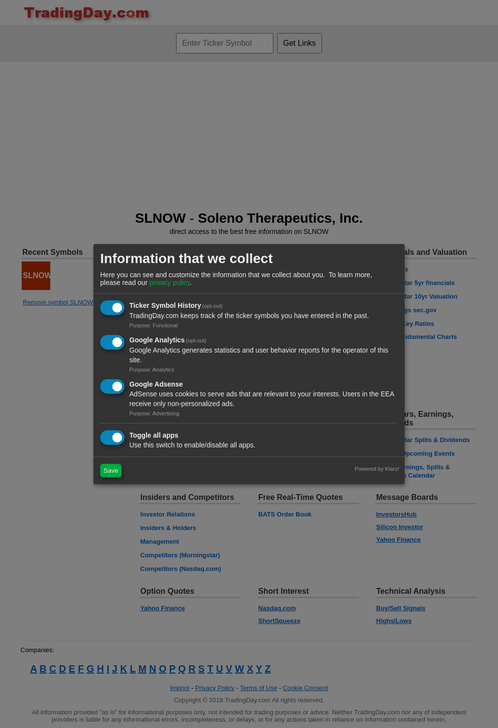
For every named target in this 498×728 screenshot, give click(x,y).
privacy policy (169, 282)
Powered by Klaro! (377, 468)
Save (111, 470)
